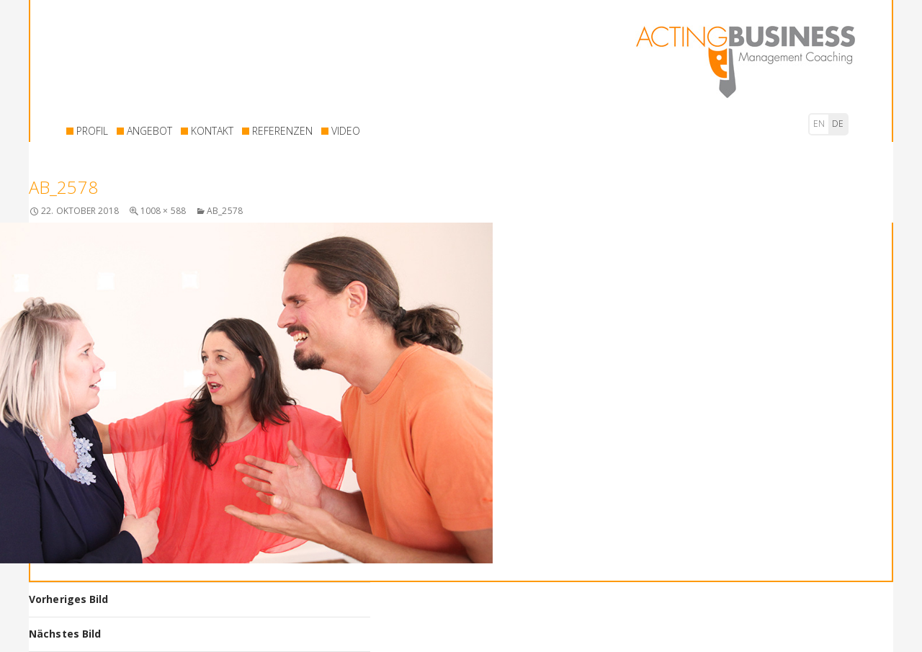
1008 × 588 (163, 211)
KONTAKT (212, 131)
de (837, 123)
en (819, 123)
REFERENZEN (282, 131)
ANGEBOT (149, 131)
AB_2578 (225, 211)
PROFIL (92, 131)
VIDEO (345, 131)
